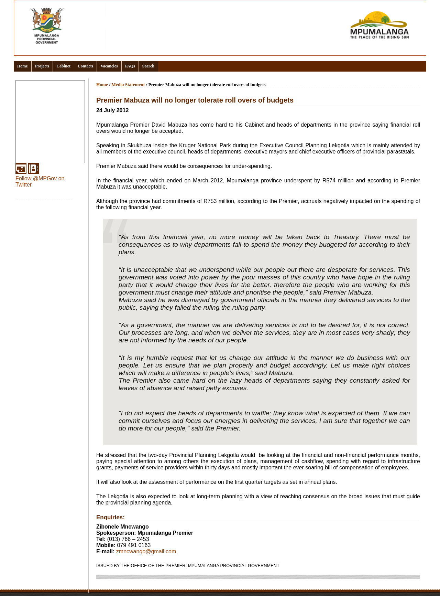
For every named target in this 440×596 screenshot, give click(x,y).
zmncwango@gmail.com (146, 551)
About (24, 93)
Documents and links (42, 109)
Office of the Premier (41, 126)
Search (148, 66)
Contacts (85, 66)
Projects (42, 66)
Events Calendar (36, 117)
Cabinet (63, 66)
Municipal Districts (39, 150)
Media (24, 142)
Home (22, 66)
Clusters (27, 101)
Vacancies (109, 66)
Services (27, 159)
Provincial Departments (44, 134)
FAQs (130, 66)
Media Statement (128, 84)
